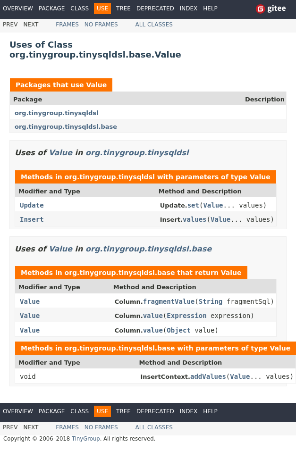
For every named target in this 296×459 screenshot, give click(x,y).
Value (96, 85)
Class (79, 8)
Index (189, 8)
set (193, 205)
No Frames (101, 24)
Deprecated (155, 8)
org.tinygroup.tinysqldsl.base (66, 126)
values (195, 219)
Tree (123, 8)
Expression (186, 315)
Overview (18, 8)
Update (32, 205)
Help (210, 8)
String (211, 301)
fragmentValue (169, 301)
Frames (67, 24)
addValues (208, 376)
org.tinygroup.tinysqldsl (57, 113)
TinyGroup (86, 438)
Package (52, 8)
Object (179, 330)
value (153, 315)
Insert (32, 219)
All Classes (154, 24)
